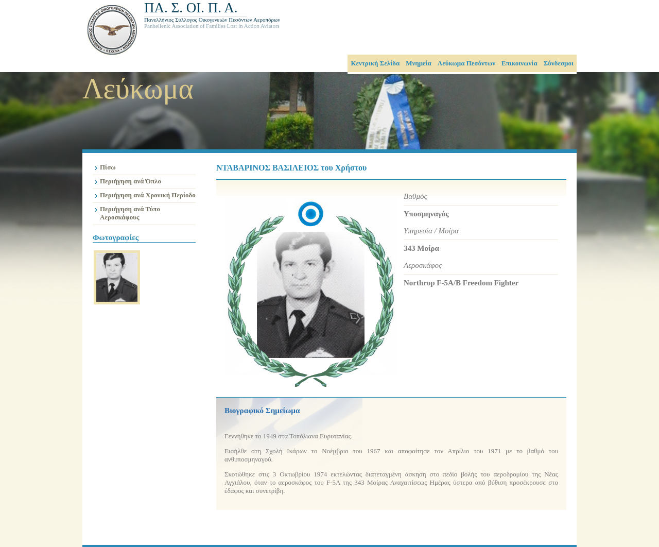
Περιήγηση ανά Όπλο (130, 181)
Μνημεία (418, 63)
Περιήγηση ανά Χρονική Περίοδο (148, 195)
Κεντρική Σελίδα (375, 63)
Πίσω (108, 167)
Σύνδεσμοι (559, 63)
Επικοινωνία (519, 63)
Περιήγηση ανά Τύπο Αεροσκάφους (130, 213)
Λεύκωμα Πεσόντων (466, 63)
